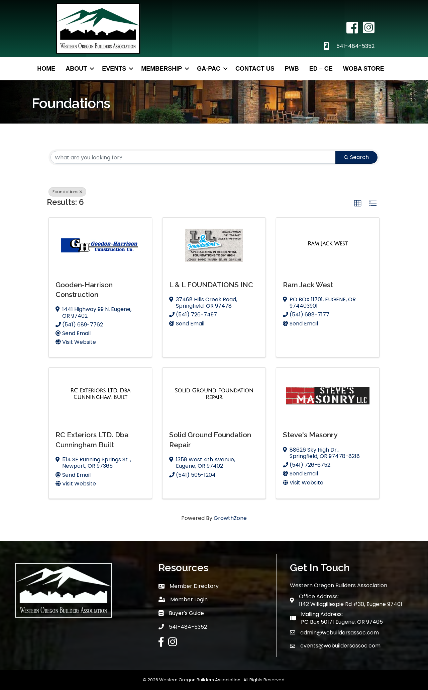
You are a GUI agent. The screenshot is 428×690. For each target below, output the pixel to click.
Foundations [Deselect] (67, 192)
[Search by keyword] (193, 157)
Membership (161, 68)
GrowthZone (230, 518)
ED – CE (321, 68)
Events (114, 68)
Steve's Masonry (310, 435)
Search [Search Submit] (356, 157)
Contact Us (255, 68)
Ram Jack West (308, 285)
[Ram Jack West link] (328, 243)
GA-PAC (208, 68)
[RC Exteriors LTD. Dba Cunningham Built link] (100, 393)
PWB (292, 68)
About (76, 68)
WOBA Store (363, 68)
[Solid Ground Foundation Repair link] (214, 393)
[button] (357, 203)
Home (46, 68)
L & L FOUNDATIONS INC (211, 285)
